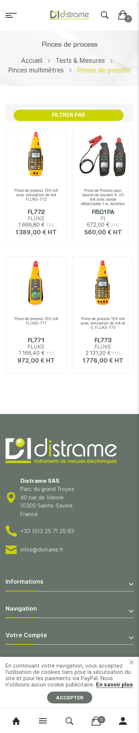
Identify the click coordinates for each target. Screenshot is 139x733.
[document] (69, 682)
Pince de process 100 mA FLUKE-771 (36, 320)
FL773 (103, 340)
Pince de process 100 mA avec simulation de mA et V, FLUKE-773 (103, 323)
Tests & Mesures (80, 60)
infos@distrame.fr (41, 549)
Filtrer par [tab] (68, 115)
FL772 (36, 212)
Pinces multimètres (36, 70)
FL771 (36, 340)
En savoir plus (114, 684)
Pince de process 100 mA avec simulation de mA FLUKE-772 (36, 194)
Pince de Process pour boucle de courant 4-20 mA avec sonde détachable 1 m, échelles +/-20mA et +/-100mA (103, 199)
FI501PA (103, 212)
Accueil (31, 60)
